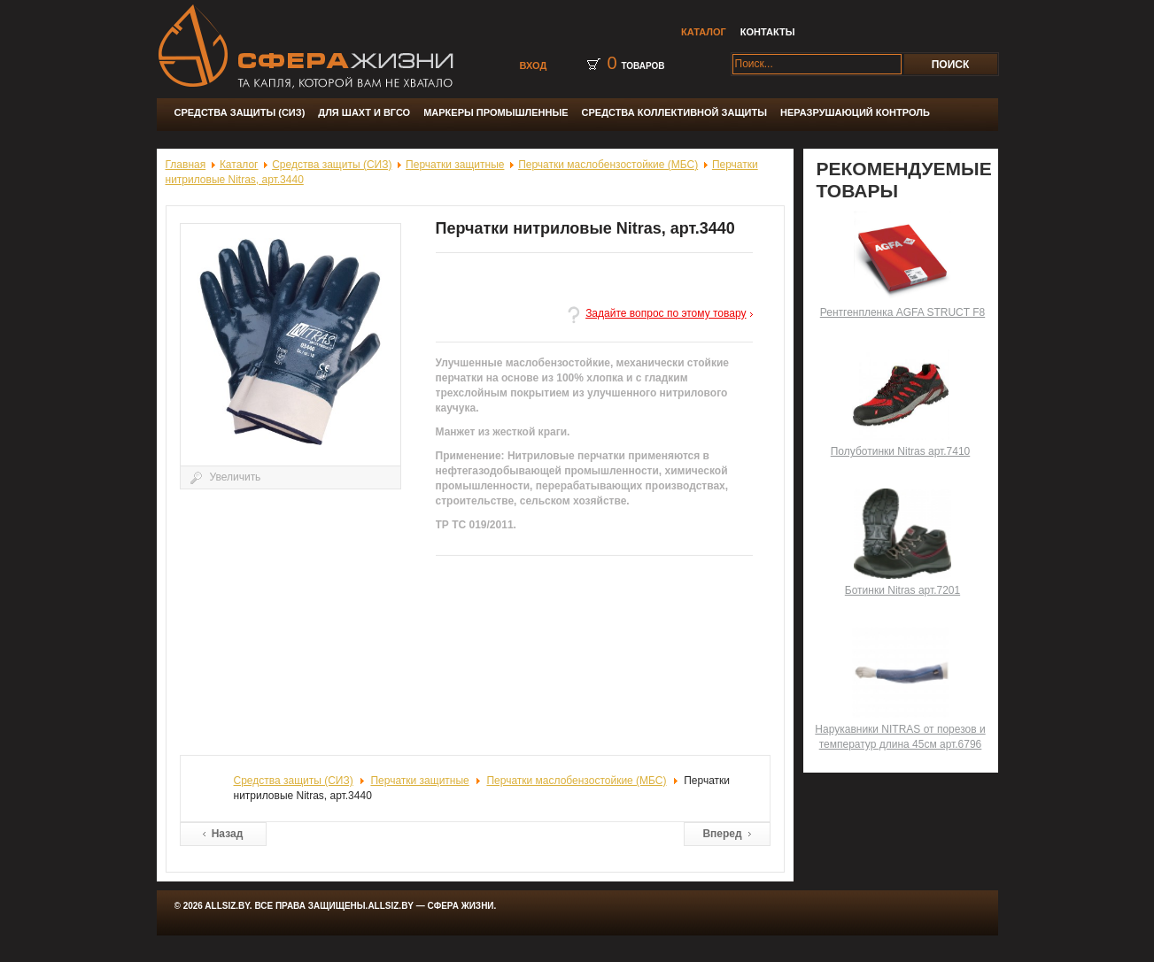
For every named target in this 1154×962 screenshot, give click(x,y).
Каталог (239, 164)
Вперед (721, 833)
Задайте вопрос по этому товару (665, 313)
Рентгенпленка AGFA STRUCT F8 (902, 312)
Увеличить (296, 360)
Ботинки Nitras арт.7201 (902, 590)
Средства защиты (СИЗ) (331, 164)
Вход (533, 65)
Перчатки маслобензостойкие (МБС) (608, 164)
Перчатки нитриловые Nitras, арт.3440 (585, 228)
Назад (228, 833)
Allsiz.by (391, 906)
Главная (186, 164)
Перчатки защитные (455, 164)
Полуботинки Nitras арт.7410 (901, 451)
